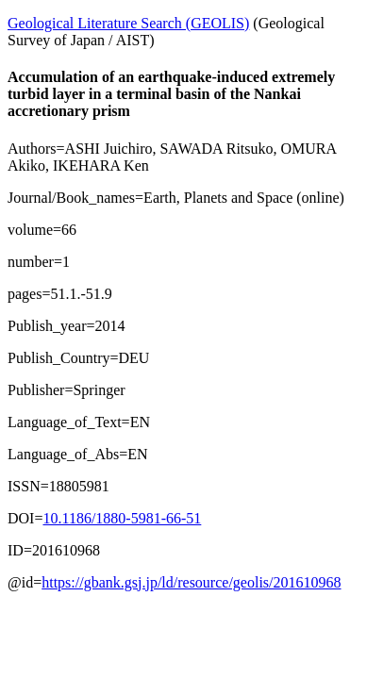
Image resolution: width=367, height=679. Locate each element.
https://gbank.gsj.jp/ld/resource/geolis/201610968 (191, 582)
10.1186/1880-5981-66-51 (121, 518)
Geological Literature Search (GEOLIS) (128, 23)
